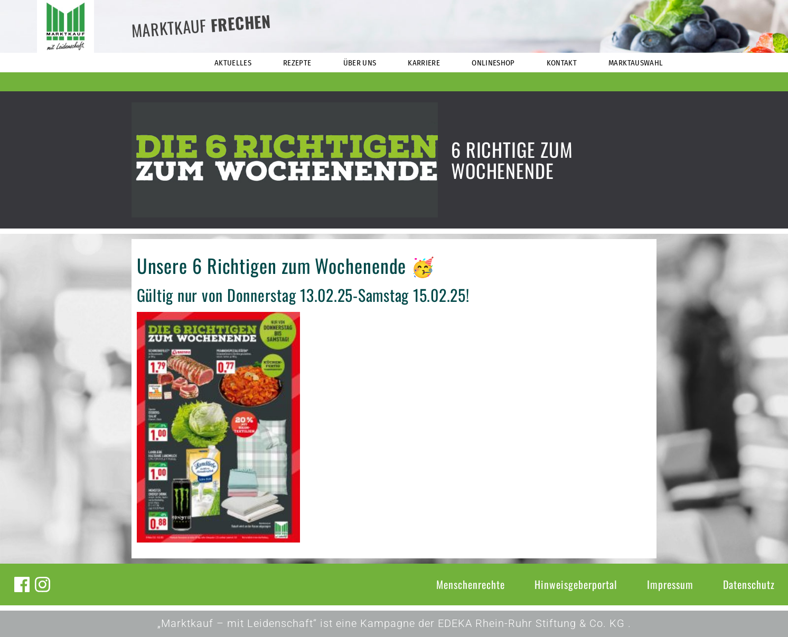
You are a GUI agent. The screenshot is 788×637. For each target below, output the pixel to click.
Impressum (670, 584)
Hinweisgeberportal (575, 584)
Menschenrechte (470, 584)
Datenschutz (749, 584)
